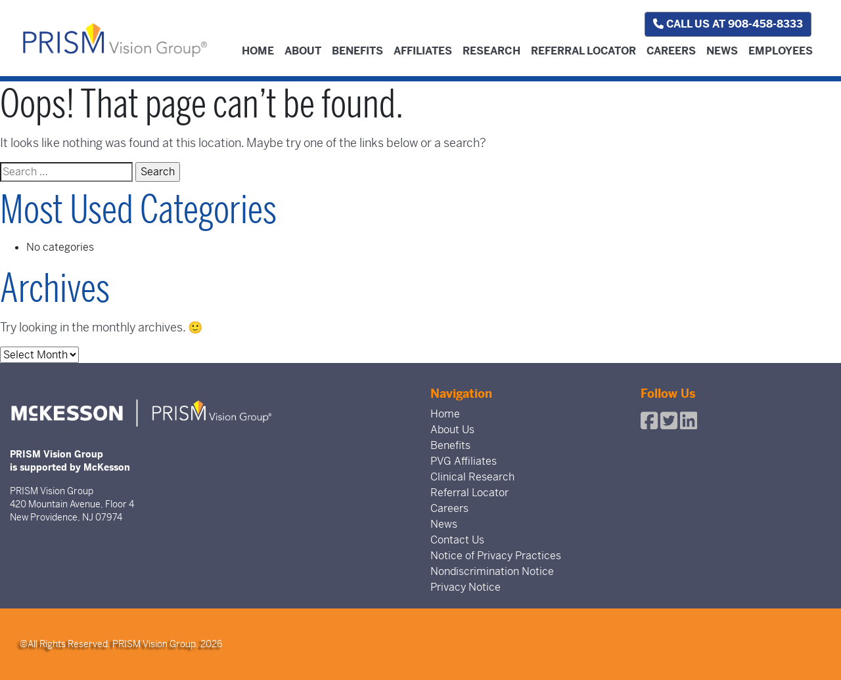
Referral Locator (583, 51)
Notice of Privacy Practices (495, 556)
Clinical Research (472, 477)
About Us (452, 429)
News (722, 51)
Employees (780, 51)
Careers (671, 51)
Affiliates (423, 51)
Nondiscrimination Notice (492, 571)
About (302, 51)
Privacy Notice (465, 587)
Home (258, 51)
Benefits (357, 51)
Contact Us (457, 540)
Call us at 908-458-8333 (728, 24)
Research (491, 51)
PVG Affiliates (463, 461)
